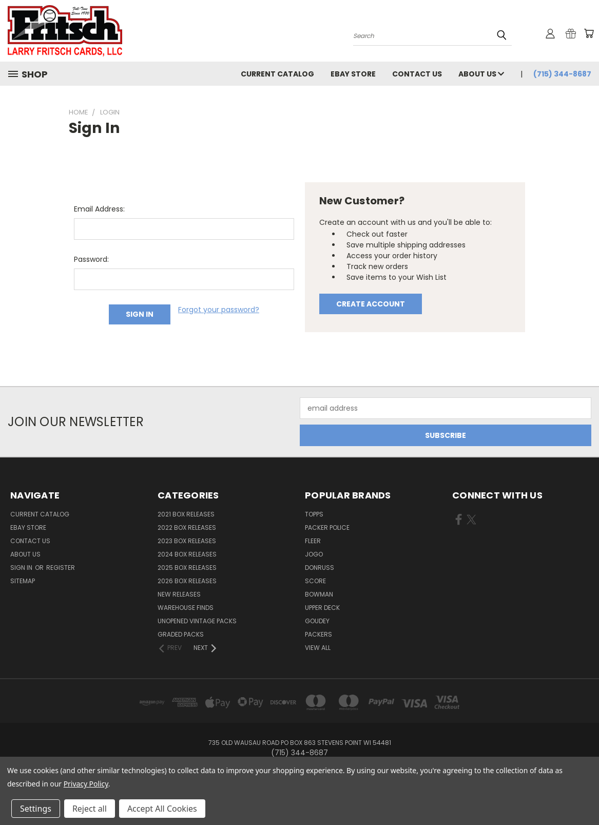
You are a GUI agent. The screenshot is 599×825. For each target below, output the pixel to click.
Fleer (313, 540)
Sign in (22, 567)
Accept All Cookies (162, 808)
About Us (481, 74)
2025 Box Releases (187, 567)
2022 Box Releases (187, 527)
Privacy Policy (86, 784)
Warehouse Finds (186, 607)
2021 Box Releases (186, 514)
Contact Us (417, 74)
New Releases (179, 594)
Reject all (89, 808)
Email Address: (99, 209)
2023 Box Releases (187, 540)
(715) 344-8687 (562, 74)
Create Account (370, 304)
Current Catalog (277, 74)
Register (60, 567)
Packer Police (327, 527)
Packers (318, 634)
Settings (35, 808)
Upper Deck (322, 607)
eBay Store (353, 74)
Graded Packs (181, 634)
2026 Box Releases (187, 581)
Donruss (319, 567)
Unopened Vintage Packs (197, 621)
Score (315, 581)
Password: (91, 259)
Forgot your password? (218, 309)
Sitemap (22, 581)
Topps (314, 514)
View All (318, 647)
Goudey (317, 621)
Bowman (319, 594)
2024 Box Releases (187, 554)
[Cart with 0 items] (589, 33)
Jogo (314, 554)
